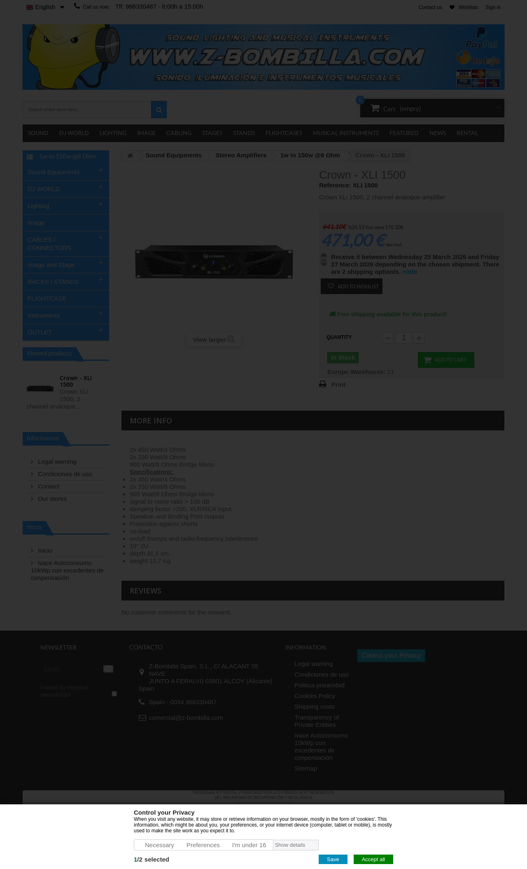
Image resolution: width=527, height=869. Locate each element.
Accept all (373, 859)
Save (333, 859)
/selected (151, 859)
